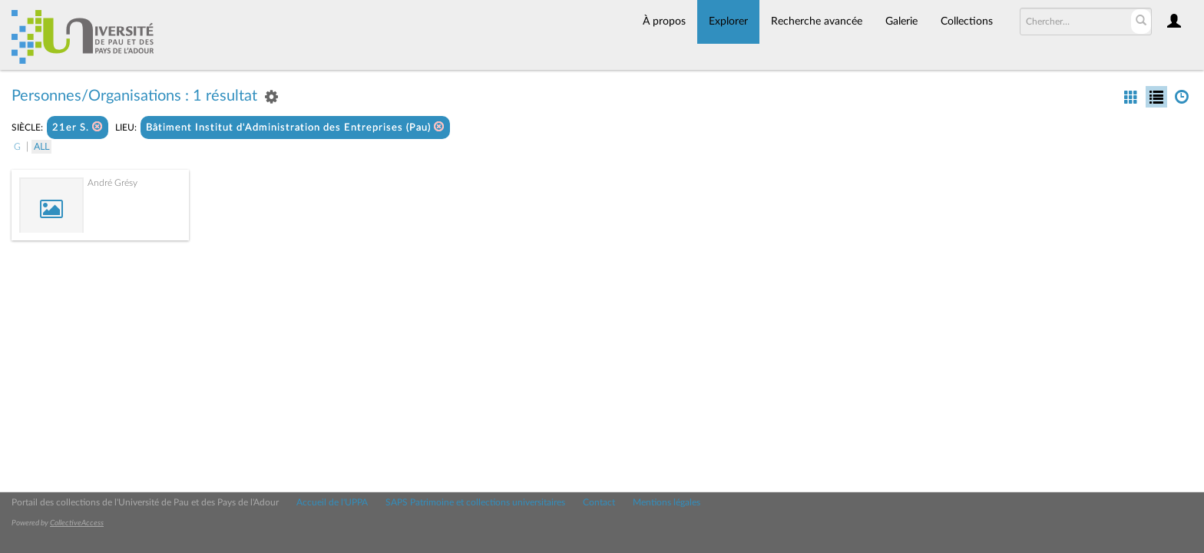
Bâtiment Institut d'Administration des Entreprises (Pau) (295, 127)
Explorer (728, 21)
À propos (664, 21)
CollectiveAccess (77, 523)
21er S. (77, 127)
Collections (967, 21)
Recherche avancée (816, 21)
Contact (599, 502)
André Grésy (112, 182)
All (41, 146)
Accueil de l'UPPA (332, 502)
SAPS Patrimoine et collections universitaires (475, 502)
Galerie (901, 21)
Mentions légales (666, 502)
